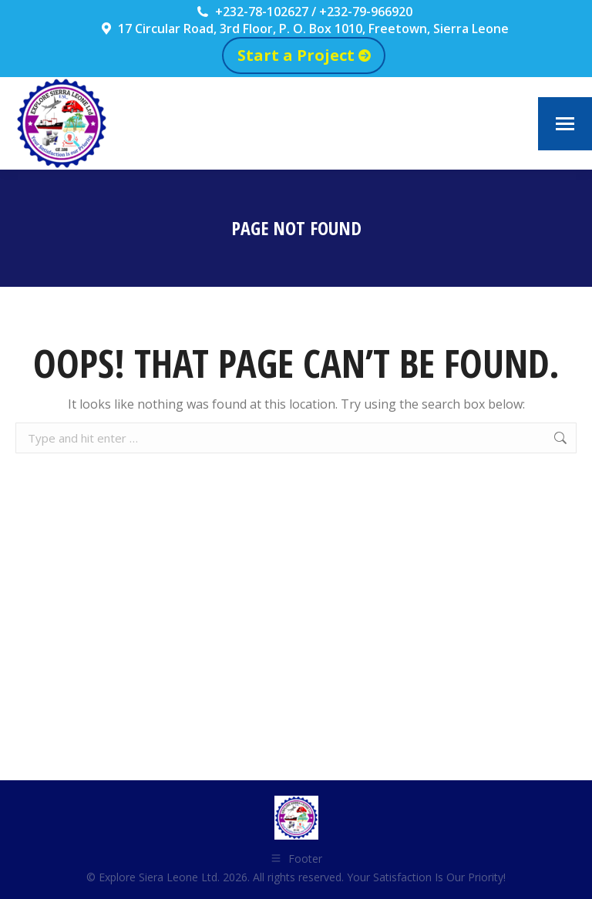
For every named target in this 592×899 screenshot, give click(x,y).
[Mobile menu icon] (565, 123)
